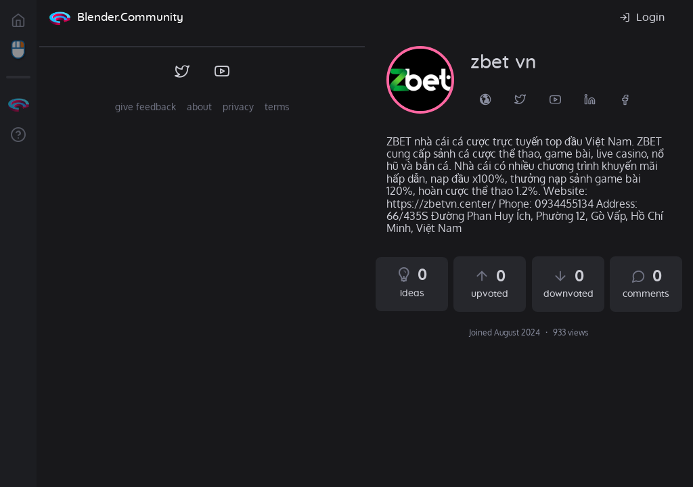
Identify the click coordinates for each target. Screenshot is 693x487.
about (199, 106)
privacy (238, 106)
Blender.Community (130, 17)
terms (277, 106)
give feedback (145, 106)
